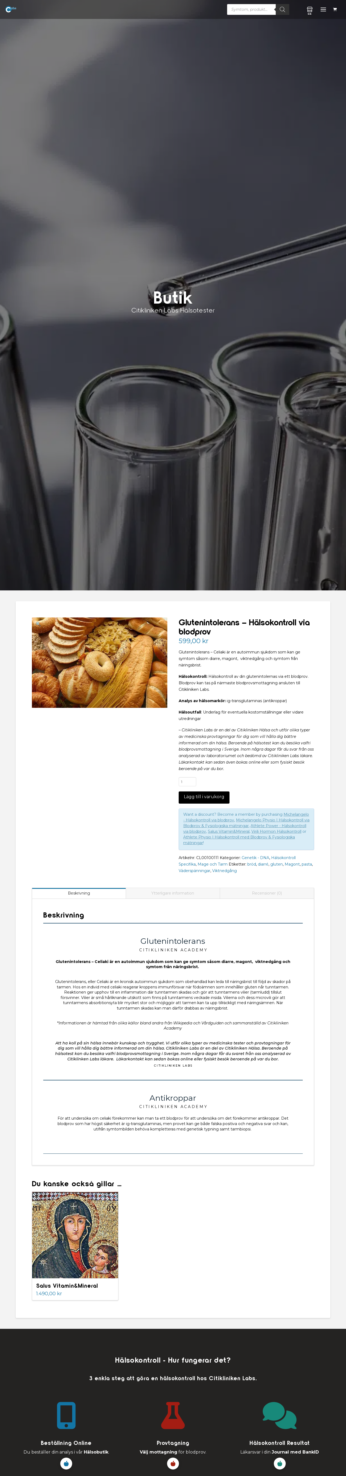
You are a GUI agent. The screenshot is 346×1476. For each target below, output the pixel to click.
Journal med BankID (295, 1452)
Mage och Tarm (213, 864)
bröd (251, 864)
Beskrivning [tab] (79, 893)
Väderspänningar (194, 870)
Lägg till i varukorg (204, 796)
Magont (292, 864)
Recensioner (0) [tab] (267, 893)
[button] (335, 9)
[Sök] (282, 9)
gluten (276, 864)
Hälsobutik (96, 1452)
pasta (307, 864)
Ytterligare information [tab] (172, 893)
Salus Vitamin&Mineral (228, 831)
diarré (263, 864)
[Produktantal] (187, 781)
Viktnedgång (224, 870)
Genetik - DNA (255, 857)
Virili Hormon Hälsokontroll (276, 831)
